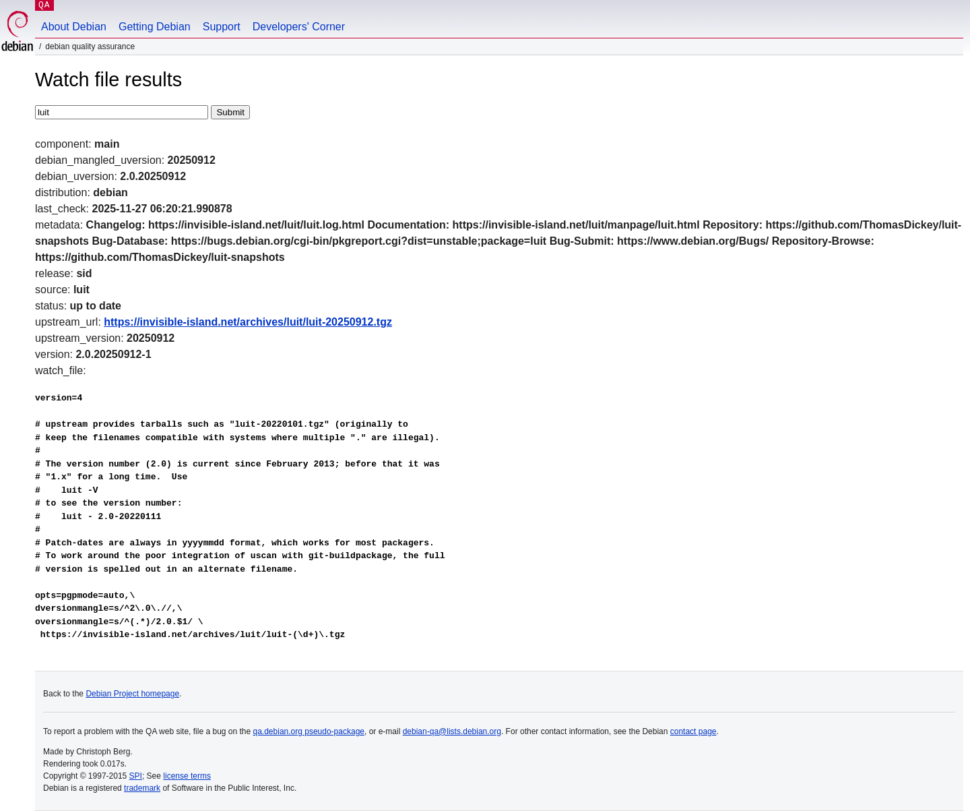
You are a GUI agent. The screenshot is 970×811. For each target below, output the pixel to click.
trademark (142, 788)
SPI (135, 776)
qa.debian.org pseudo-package (308, 731)
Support (221, 26)
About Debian (73, 26)
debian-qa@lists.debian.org (452, 731)
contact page (693, 731)
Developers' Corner (299, 26)
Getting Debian (155, 26)
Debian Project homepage (132, 693)
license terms (187, 776)
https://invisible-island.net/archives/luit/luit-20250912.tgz (248, 322)
